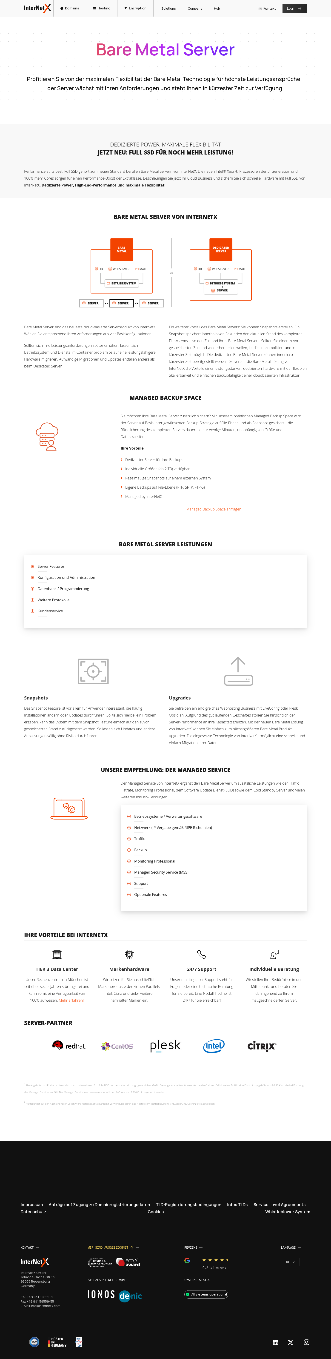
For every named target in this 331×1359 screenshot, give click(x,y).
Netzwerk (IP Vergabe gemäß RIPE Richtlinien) (173, 827)
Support (141, 883)
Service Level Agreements (279, 1204)
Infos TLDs (237, 1204)
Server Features (51, 566)
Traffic (139, 838)
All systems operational (206, 1294)
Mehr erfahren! (71, 1000)
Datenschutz (33, 1211)
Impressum (32, 1204)
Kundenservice (50, 611)
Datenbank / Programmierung (63, 588)
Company (193, 8)
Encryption (136, 8)
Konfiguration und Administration (66, 577)
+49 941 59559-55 (40, 1301)
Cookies (156, 1211)
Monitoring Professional (154, 861)
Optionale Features (150, 894)
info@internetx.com (45, 1306)
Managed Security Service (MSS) (161, 872)
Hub (215, 8)
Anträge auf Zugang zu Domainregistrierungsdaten (99, 1204)
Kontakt (267, 8)
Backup (140, 849)
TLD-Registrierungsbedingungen (188, 1204)
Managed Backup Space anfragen (213, 509)
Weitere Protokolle (53, 599)
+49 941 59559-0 (40, 1297)
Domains (70, 8)
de (290, 1262)
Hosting (102, 8)
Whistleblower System (287, 1211)
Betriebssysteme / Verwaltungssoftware (168, 816)
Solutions (167, 8)
